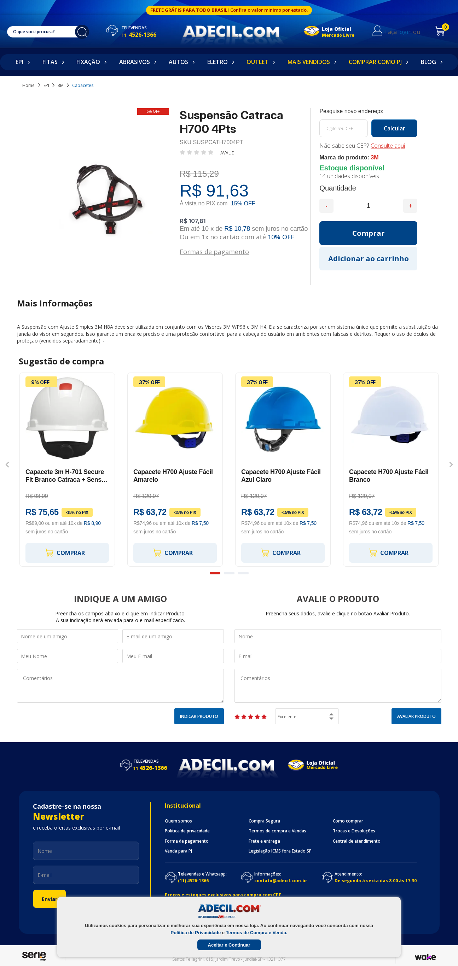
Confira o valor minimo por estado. (269, 10)
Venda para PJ (178, 851)
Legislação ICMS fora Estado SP (280, 851)
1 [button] (215, 573)
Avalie (227, 153)
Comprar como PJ (375, 62)
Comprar (65, 552)
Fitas (50, 62)
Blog (428, 62)
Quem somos (178, 821)
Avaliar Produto (416, 716)
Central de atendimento (357, 841)
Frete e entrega (264, 841)
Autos (178, 62)
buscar (82, 32)
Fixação (88, 62)
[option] (67, 470)
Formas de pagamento (214, 251)
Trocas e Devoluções (354, 831)
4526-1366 (138, 35)
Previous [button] (7, 464)
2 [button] (229, 573)
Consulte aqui (388, 146)
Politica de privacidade (187, 831)
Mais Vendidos (309, 62)
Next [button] (451, 464)
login (405, 32)
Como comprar (348, 821)
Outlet (257, 62)
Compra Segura (264, 821)
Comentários (120, 686)
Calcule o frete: (368, 111)
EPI (19, 62)
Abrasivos (134, 62)
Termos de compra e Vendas (277, 831)
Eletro (217, 62)
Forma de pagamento (187, 841)
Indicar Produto (199, 716)
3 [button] (243, 573)
